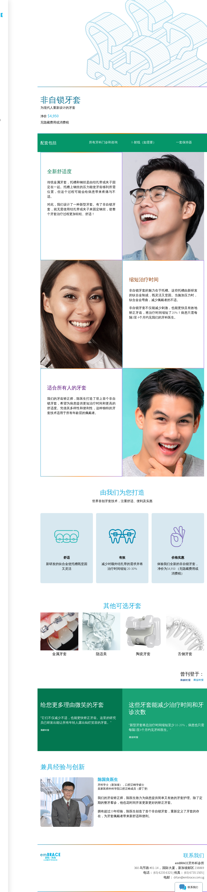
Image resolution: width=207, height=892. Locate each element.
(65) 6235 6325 (162, 872)
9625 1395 (15, 83)
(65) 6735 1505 (193, 872)
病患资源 (12, 57)
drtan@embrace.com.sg (189, 877)
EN (18, 30)
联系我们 (12, 64)
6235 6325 (15, 76)
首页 (9, 38)
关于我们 (12, 45)
